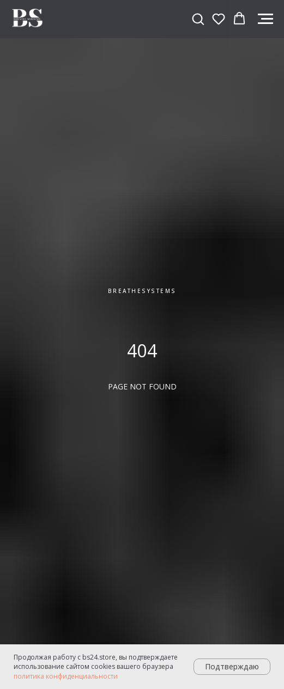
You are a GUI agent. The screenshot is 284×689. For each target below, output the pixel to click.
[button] (197, 18)
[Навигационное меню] (265, 19)
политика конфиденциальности (66, 676)
